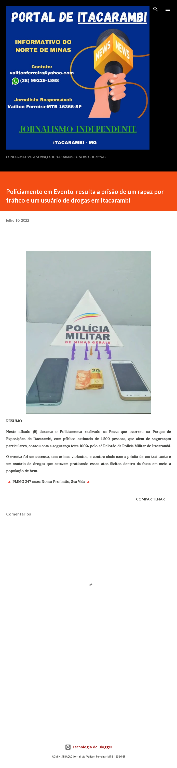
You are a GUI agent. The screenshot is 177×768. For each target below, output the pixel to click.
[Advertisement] (88, 686)
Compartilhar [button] (150, 499)
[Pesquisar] (156, 9)
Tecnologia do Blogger (88, 747)
